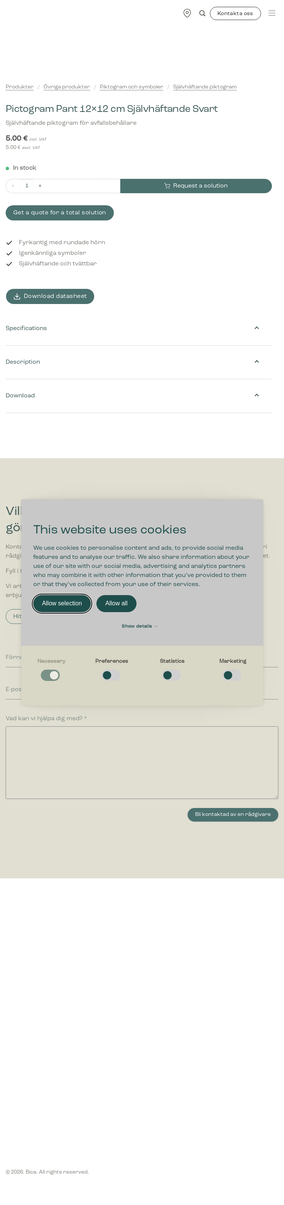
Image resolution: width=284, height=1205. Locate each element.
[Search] (202, 13)
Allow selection (62, 603)
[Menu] (271, 13)
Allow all (117, 603)
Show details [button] (140, 626)
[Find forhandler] (187, 13)
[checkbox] (51, 670)
